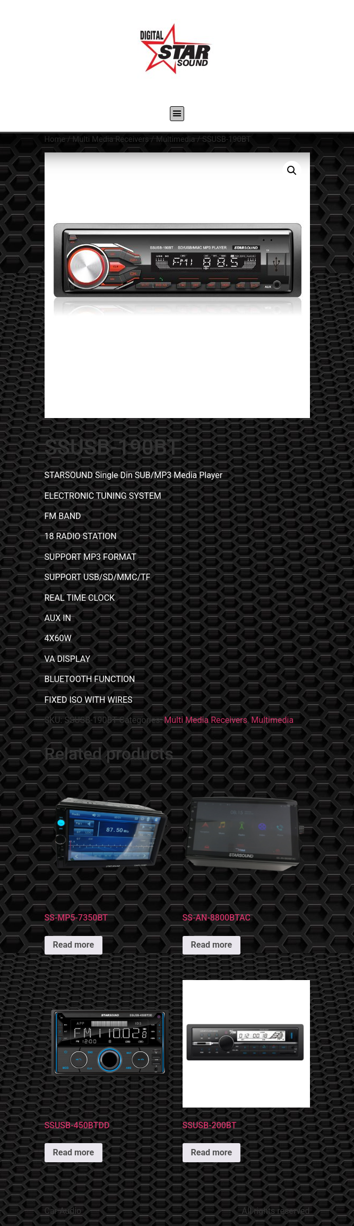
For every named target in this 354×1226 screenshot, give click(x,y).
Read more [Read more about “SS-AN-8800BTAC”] (211, 945)
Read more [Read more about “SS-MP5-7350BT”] (73, 945)
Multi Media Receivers (110, 139)
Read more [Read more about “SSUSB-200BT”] (211, 1152)
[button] (177, 113)
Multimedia (175, 139)
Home (55, 139)
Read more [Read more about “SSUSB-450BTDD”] (73, 1152)
